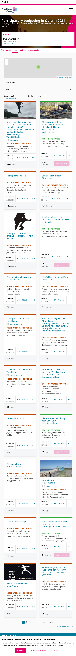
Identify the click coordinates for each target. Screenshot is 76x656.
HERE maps (68, 77)
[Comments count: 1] (34, 351)
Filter (38, 90)
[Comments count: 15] (68, 198)
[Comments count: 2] (69, 547)
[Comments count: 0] (69, 400)
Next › (44, 622)
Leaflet (60, 77)
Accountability (34, 50)
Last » (51, 622)
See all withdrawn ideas (65, 626)
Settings (56, 650)
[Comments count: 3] (69, 155)
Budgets (23, 50)
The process (6, 50)
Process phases (9, 43)
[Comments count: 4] (34, 258)
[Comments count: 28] (33, 157)
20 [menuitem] (42, 96)
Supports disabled (62, 163)
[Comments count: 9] (34, 198)
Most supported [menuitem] (11, 98)
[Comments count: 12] (68, 256)
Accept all (20, 650)
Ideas (15, 50)
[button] (38, 67)
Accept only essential (38, 650)
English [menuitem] (5, 2)
